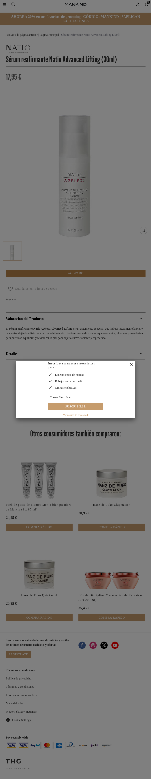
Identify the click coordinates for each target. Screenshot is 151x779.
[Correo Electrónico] (75, 397)
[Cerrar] (131, 364)
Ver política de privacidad (75, 415)
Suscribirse (75, 406)
